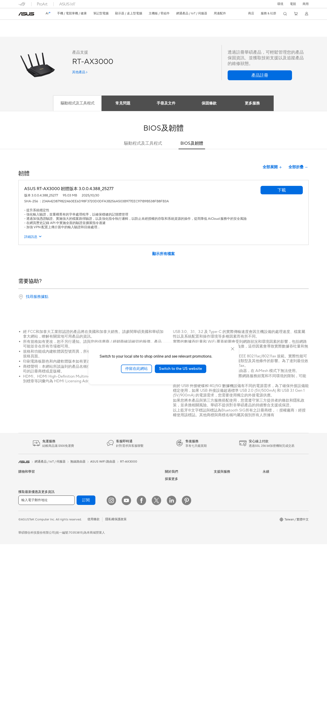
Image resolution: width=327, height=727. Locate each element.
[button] (293, 4)
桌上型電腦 (26, 585)
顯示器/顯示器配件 (31, 563)
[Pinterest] (186, 683)
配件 (70, 479)
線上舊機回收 (223, 539)
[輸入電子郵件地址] (46, 683)
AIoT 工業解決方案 (128, 494)
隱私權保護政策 (116, 702)
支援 (72, 32)
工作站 (22, 607)
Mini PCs (24, 600)
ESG (266, 479)
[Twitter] (156, 683)
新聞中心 (171, 517)
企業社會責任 (174, 509)
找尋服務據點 (37, 297)
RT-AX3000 (31, 25)
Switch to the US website (180, 368)
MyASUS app (223, 547)
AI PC (169, 589)
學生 (21, 532)
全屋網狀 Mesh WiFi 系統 (84, 599)
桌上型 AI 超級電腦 (128, 502)
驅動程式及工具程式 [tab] (75, 103)
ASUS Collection (127, 607)
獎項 (168, 494)
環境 (280, 4)
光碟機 (71, 540)
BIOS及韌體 (191, 143)
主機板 (71, 502)
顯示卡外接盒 (76, 555)
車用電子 (171, 625)
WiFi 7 (71, 577)
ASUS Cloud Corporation (182, 539)
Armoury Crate (175, 655)
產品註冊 (220, 494)
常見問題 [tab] (121, 103)
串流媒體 (121, 555)
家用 (21, 510)
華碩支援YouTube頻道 (229, 524)
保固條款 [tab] (209, 103)
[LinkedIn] (171, 683)
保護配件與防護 (126, 570)
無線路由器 (74, 592)
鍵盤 (118, 532)
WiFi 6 (71, 584)
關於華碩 (171, 479)
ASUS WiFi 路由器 (102, 462)
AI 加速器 (73, 562)
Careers (170, 574)
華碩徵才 (171, 524)
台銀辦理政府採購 (30, 547)
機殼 (70, 517)
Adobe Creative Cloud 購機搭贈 (187, 633)
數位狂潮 (171, 640)
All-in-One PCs (28, 577)
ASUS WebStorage (178, 546)
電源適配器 (123, 577)
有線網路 (121, 479)
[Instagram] (111, 683)
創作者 (22, 525)
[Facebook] (141, 683)
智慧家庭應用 (124, 517)
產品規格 (42, 32)
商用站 (169, 618)
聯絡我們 (220, 509)
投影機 (22, 570)
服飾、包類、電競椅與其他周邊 (136, 562)
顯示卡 (71, 509)
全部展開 (273, 167)
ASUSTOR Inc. (175, 532)
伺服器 (120, 509)
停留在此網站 (136, 368)
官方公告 (171, 487)
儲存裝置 (73, 547)
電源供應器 (74, 532)
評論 (59, 32)
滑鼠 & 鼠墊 (123, 540)
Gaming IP (122, 600)
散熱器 (71, 525)
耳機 (118, 547)
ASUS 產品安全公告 (227, 517)
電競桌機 (24, 592)
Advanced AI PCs (177, 596)
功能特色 (24, 32)
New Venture (174, 567)
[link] (26, 14)
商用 (21, 517)
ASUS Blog (172, 603)
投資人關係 (172, 502)
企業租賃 (220, 532)
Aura (168, 662)
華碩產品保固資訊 (226, 502)
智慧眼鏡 (73, 487)
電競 (21, 540)
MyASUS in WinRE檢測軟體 (233, 554)
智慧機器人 (123, 487)
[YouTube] (126, 683)
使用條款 (93, 702)
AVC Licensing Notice (180, 648)
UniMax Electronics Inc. (181, 553)
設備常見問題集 (224, 561)
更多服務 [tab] (253, 103)
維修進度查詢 (223, 479)
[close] (232, 349)
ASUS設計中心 (175, 610)
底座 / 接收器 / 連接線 (130, 585)
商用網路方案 (76, 607)
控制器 (120, 592)
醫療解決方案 (27, 494)
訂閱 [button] (86, 683)
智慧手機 (24, 487)
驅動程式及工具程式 (143, 143)
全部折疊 (298, 167)
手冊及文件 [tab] (165, 103)
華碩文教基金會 (175, 560)
